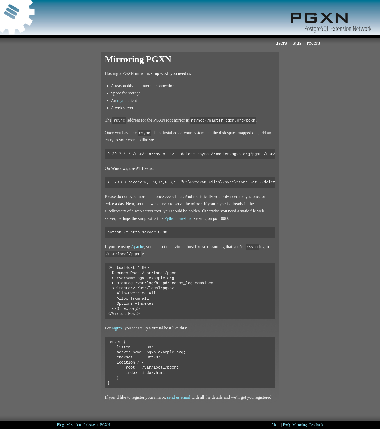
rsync (121, 100)
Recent (313, 43)
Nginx (117, 328)
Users (281, 43)
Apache (137, 246)
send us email (178, 397)
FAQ (286, 425)
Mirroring (299, 425)
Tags (296, 43)
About (275, 425)
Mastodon (73, 425)
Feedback (316, 425)
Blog (60, 425)
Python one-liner (178, 218)
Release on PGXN (96, 425)
